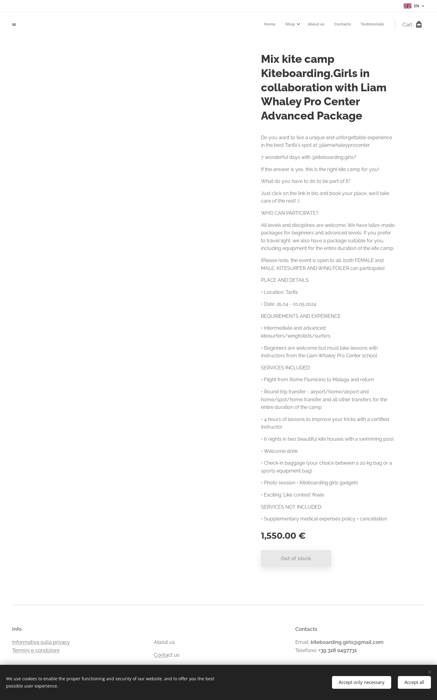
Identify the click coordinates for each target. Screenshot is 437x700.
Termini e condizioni (35, 650)
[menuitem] (343, 24)
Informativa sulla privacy (41, 642)
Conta (161, 655)
